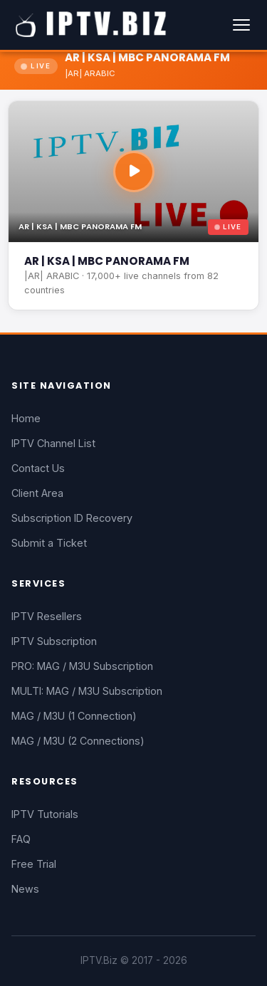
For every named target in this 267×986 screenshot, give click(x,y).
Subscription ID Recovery (71, 518)
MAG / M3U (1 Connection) (74, 716)
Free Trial (33, 864)
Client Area (37, 493)
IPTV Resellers (46, 616)
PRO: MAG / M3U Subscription (82, 666)
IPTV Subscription (54, 641)
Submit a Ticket (49, 543)
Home (26, 418)
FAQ (21, 839)
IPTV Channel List (53, 443)
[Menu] (241, 25)
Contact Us (38, 468)
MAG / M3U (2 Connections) (78, 741)
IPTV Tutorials (44, 814)
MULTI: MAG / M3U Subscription (86, 691)
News (25, 889)
